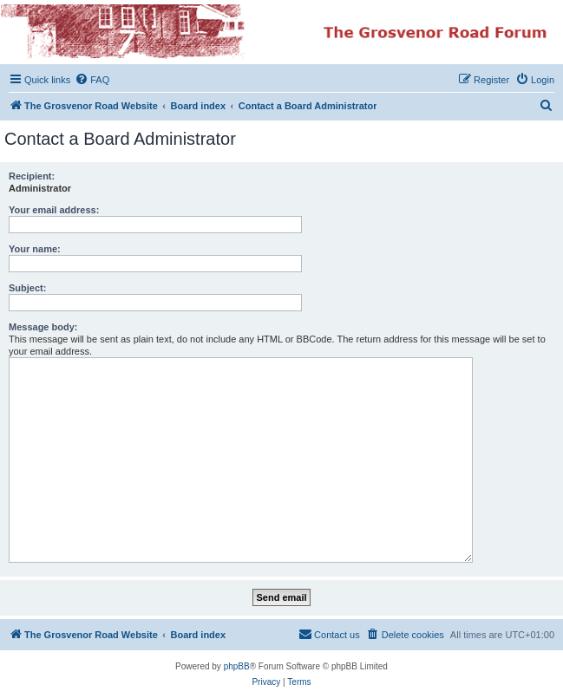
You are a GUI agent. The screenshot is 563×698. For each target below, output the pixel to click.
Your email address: (54, 210)
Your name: (35, 249)
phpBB (237, 666)
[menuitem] (92, 79)
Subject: (27, 288)
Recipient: (32, 176)
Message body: (43, 327)
